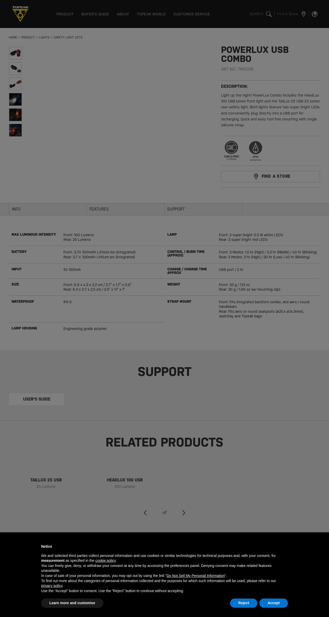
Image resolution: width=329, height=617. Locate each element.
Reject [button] (243, 603)
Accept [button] (274, 603)
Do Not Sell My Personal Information (196, 576)
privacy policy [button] (51, 586)
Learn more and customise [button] (72, 603)
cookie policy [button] (105, 560)
